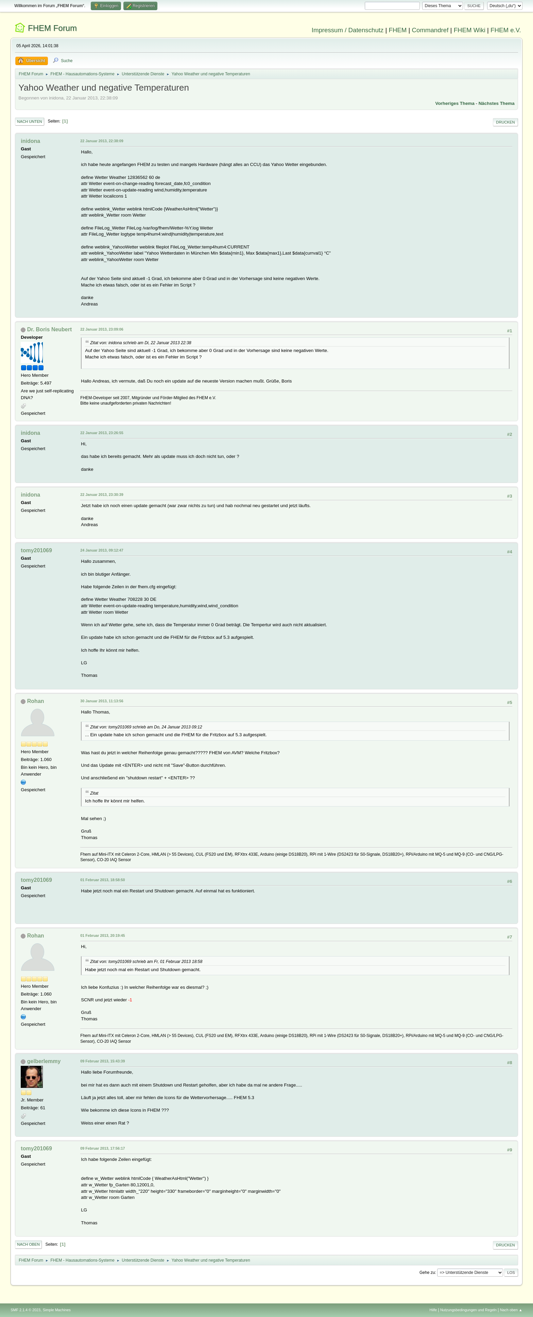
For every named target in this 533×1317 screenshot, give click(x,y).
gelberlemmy (44, 1061)
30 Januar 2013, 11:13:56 (101, 701)
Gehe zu (427, 1272)
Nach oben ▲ (511, 1310)
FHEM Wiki (469, 30)
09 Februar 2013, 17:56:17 (102, 1148)
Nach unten (29, 121)
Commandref (430, 30)
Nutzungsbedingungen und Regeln (468, 1310)
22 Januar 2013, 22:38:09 (101, 141)
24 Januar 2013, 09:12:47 (101, 550)
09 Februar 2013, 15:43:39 (102, 1061)
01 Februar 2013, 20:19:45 (102, 935)
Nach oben (28, 1244)
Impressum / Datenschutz (348, 30)
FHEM (398, 30)
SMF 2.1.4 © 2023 (25, 1310)
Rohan (35, 701)
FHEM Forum (52, 28)
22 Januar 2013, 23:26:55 (101, 433)
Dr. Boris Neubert (49, 329)
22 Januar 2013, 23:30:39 (101, 495)
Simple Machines (57, 1310)
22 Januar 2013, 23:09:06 (101, 329)
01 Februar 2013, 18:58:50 (102, 880)
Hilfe (433, 1310)
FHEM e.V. (506, 30)
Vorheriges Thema (455, 103)
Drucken (505, 122)
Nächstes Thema (497, 103)
